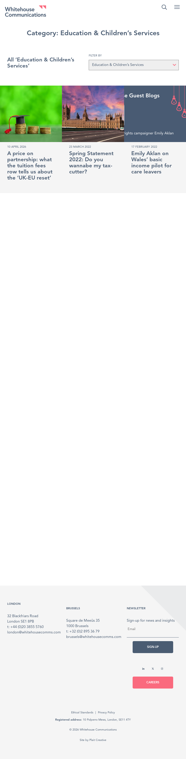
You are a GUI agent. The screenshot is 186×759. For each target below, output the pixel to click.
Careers (152, 682)
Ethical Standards (82, 712)
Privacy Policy (106, 712)
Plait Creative (97, 740)
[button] (177, 7)
